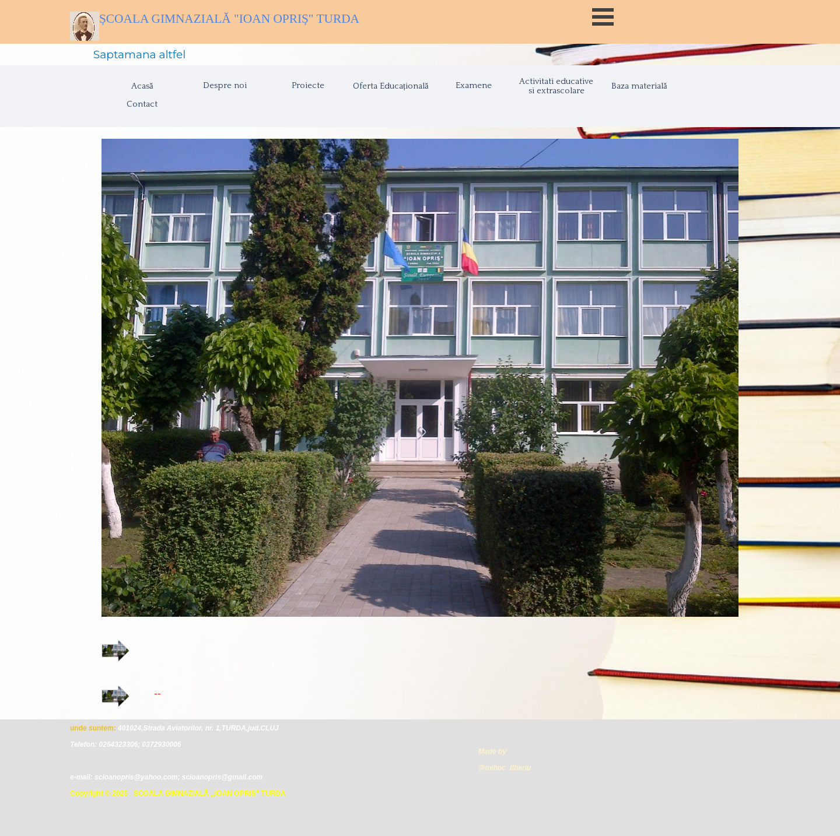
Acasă (142, 86)
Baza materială (639, 86)
